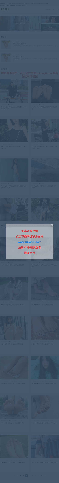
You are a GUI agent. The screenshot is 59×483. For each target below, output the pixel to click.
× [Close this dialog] (51, 225)
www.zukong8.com (29, 241)
